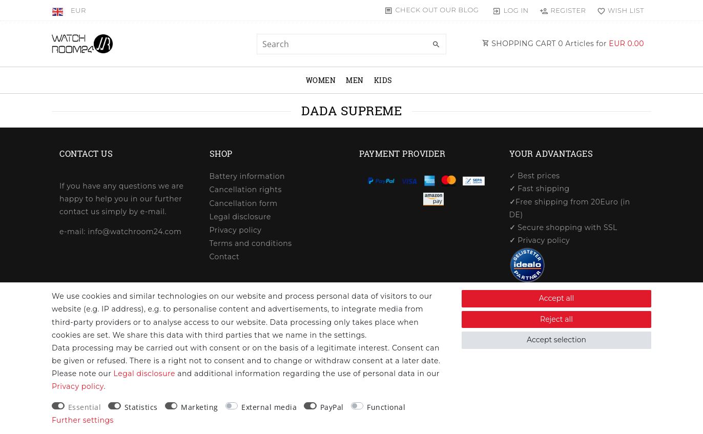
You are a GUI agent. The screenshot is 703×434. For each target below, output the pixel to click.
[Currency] (78, 10)
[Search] (436, 44)
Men (355, 80)
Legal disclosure (240, 216)
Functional (386, 407)
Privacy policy (236, 230)
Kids (383, 80)
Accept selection (556, 339)
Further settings (83, 420)
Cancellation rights (246, 189)
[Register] (562, 10)
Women (321, 80)
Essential (84, 407)
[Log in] (510, 10)
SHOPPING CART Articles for (563, 43)
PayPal (332, 407)
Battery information (247, 176)
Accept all (556, 298)
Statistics (141, 407)
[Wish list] (618, 10)
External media (269, 407)
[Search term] (351, 44)
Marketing (199, 407)
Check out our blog (437, 10)
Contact (225, 256)
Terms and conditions (251, 243)
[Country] (59, 10)
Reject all (556, 319)
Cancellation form (244, 203)
